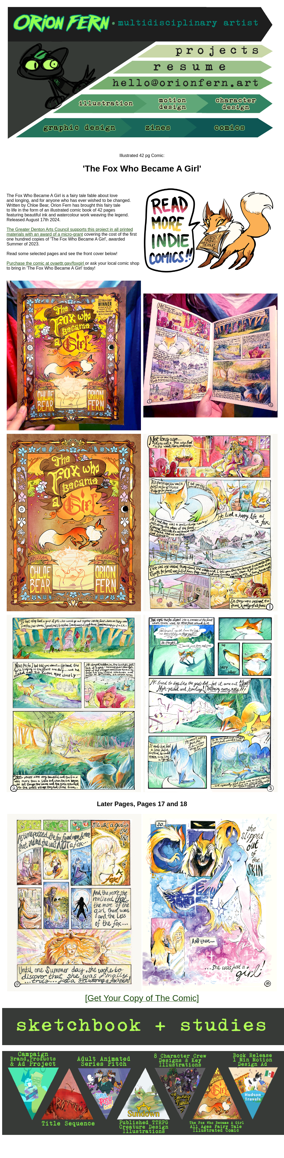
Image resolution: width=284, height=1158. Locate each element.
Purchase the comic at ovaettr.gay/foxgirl (46, 263)
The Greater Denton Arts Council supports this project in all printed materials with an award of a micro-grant (70, 232)
